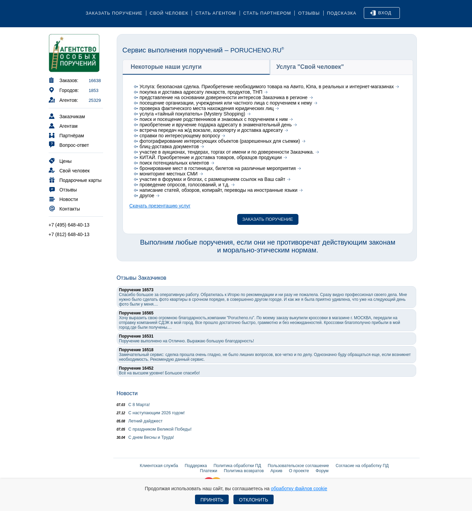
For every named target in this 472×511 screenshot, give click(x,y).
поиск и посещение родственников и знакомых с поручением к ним (214, 119)
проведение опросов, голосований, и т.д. (184, 184)
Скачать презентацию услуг (159, 205)
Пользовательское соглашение (298, 465)
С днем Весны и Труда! (145, 437)
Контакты (64, 208)
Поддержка (196, 465)
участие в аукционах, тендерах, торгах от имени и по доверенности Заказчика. (227, 152)
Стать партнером (267, 13)
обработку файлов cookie (299, 488)
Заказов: (64, 80)
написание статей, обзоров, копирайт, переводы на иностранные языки (218, 190)
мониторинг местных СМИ (169, 173)
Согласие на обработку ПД (362, 465)
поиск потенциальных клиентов (174, 163)
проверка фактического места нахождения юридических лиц (207, 108)
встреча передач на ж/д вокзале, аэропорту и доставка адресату (211, 130)
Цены (60, 160)
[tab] (196, 67)
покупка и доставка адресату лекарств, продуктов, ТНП (201, 92)
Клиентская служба (159, 465)
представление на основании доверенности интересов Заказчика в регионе (223, 97)
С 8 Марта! (133, 404)
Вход (380, 13)
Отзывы (309, 13)
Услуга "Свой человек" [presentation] (310, 66)
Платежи (208, 470)
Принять (211, 499)
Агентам (63, 125)
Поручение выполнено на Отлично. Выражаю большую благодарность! (186, 338)
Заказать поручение (114, 13)
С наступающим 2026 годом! (151, 413)
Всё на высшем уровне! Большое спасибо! (159, 370)
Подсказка (342, 13)
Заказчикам (67, 116)
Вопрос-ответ (69, 144)
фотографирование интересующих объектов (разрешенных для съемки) (220, 141)
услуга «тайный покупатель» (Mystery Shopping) (192, 114)
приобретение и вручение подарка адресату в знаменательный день (216, 124)
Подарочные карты (75, 179)
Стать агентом (215, 13)
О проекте (299, 470)
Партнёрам (66, 135)
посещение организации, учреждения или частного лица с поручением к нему (226, 103)
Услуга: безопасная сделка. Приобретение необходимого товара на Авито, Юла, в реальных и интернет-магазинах (267, 86)
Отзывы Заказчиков (141, 278)
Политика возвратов (244, 470)
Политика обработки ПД (237, 465)
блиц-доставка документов (169, 146)
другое (147, 195)
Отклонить (253, 499)
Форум (321, 470)
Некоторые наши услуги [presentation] (166, 66)
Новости (63, 199)
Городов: (64, 90)
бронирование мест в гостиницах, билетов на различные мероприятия (218, 168)
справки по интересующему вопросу (180, 135)
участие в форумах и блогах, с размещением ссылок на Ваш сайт (212, 179)
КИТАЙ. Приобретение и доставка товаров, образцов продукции (211, 157)
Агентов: (63, 99)
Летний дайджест (140, 421)
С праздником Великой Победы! (154, 429)
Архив (276, 470)
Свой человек (169, 13)
